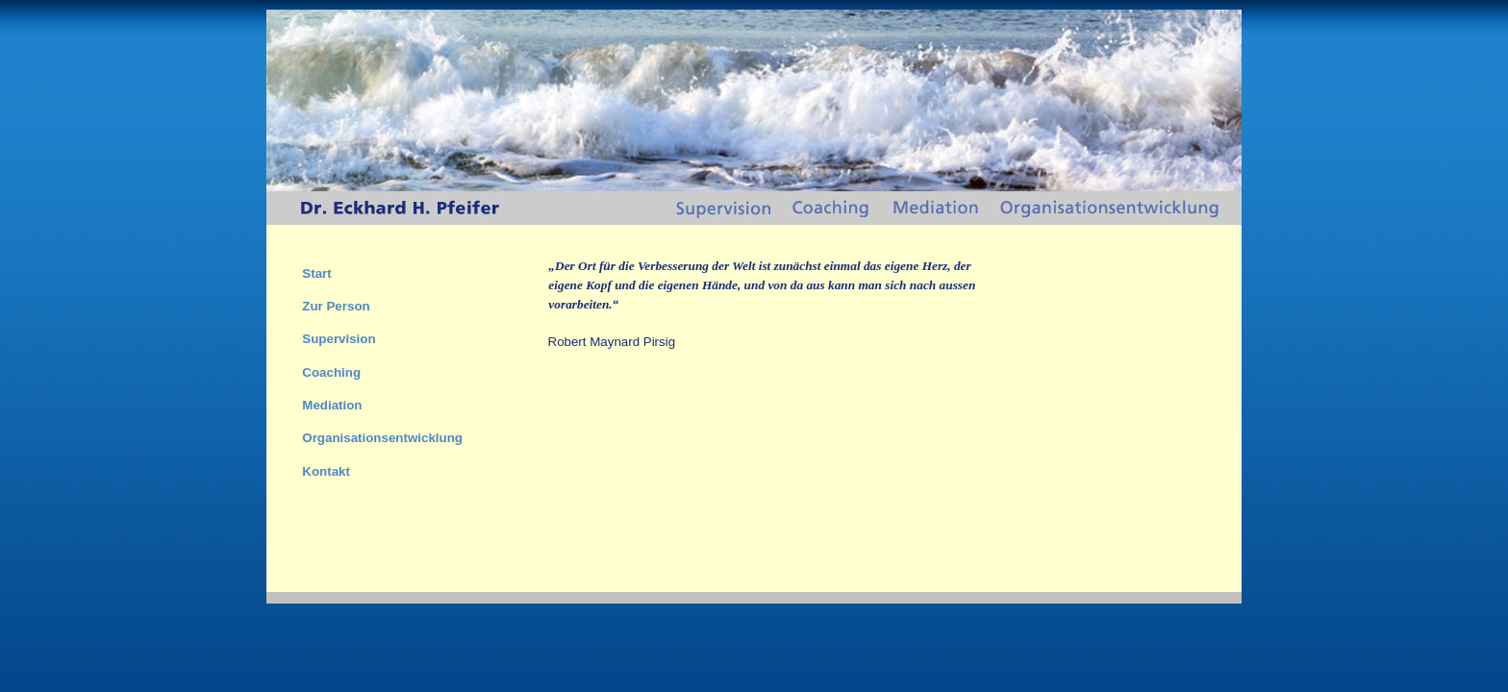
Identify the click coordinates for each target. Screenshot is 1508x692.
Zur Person (335, 306)
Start (316, 273)
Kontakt (326, 471)
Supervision (338, 339)
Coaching (331, 372)
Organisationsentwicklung (382, 438)
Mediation (332, 405)
